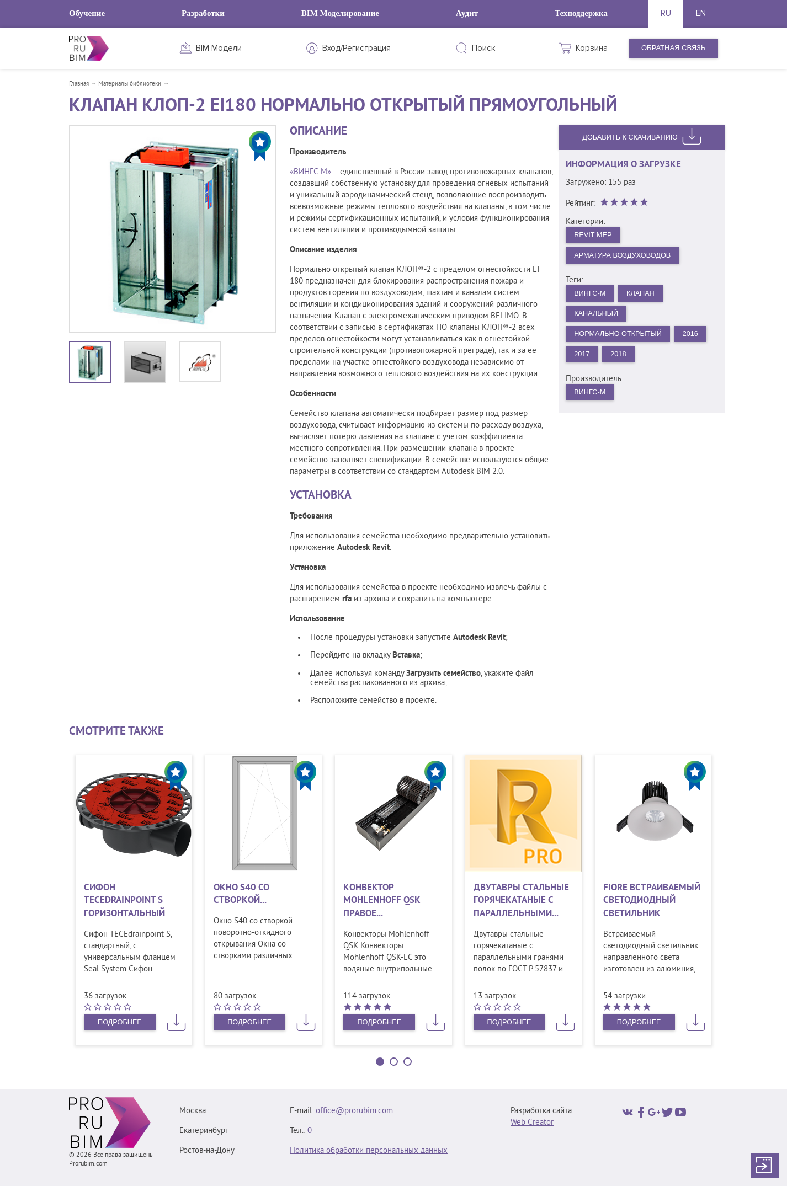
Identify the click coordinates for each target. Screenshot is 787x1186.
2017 (583, 356)
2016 (693, 336)
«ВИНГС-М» (310, 172)
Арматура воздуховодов (624, 256)
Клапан (642, 294)
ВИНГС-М (591, 294)
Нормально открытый (619, 336)
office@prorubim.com (354, 1111)
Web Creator (532, 1123)
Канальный (597, 315)
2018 (619, 356)
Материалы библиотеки (129, 84)
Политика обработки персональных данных (369, 1151)
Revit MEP (594, 235)
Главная (79, 84)
